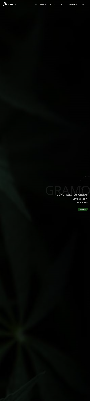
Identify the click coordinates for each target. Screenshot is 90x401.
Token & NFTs (54, 4)
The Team (83, 4)
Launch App (83, 209)
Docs (63, 4)
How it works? (43, 4)
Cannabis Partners (74, 4)
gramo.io (12, 4)
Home (35, 4)
